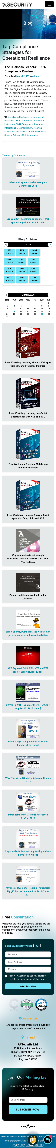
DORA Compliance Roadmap (29, 124)
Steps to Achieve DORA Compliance (21, 135)
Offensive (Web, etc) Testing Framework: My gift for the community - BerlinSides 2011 (28, 891)
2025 (28, 244)
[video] (44, 635)
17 (7, 311)
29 (42, 314)
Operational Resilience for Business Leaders (25, 131)
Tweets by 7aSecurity (13, 155)
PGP (37, 945)
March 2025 (28, 294)
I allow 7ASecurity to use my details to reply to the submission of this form (28, 977)
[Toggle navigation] (49, 4)
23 (49, 311)
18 (14, 311)
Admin (35, 76)
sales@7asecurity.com (19, 945)
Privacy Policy (19, 1145)
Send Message (28, 986)
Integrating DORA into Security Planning (23, 128)
